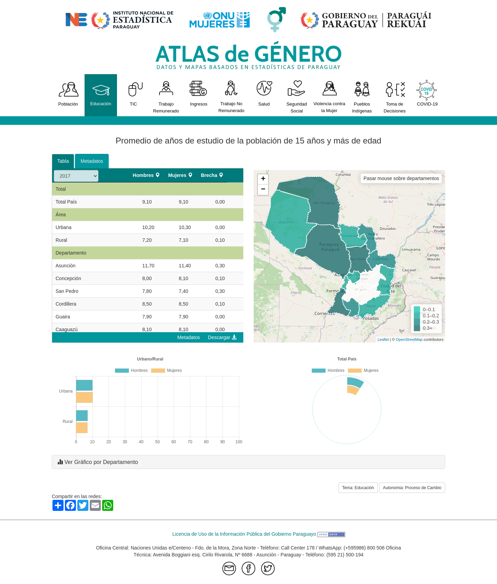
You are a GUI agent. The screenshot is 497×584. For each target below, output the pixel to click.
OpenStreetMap (409, 339)
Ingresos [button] (198, 93)
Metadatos (91, 161)
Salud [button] (264, 93)
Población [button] (68, 93)
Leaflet (383, 339)
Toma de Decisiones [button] (394, 96)
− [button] (263, 190)
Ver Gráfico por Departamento (97, 462)
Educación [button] (101, 92)
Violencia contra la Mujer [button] (329, 96)
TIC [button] (133, 93)
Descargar (222, 337)
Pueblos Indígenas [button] (361, 96)
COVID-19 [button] (427, 93)
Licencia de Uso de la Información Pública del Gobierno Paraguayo (258, 534)
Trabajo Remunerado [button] (166, 96)
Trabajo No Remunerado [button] (231, 96)
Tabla (63, 161)
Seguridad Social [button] (296, 96)
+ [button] (263, 179)
